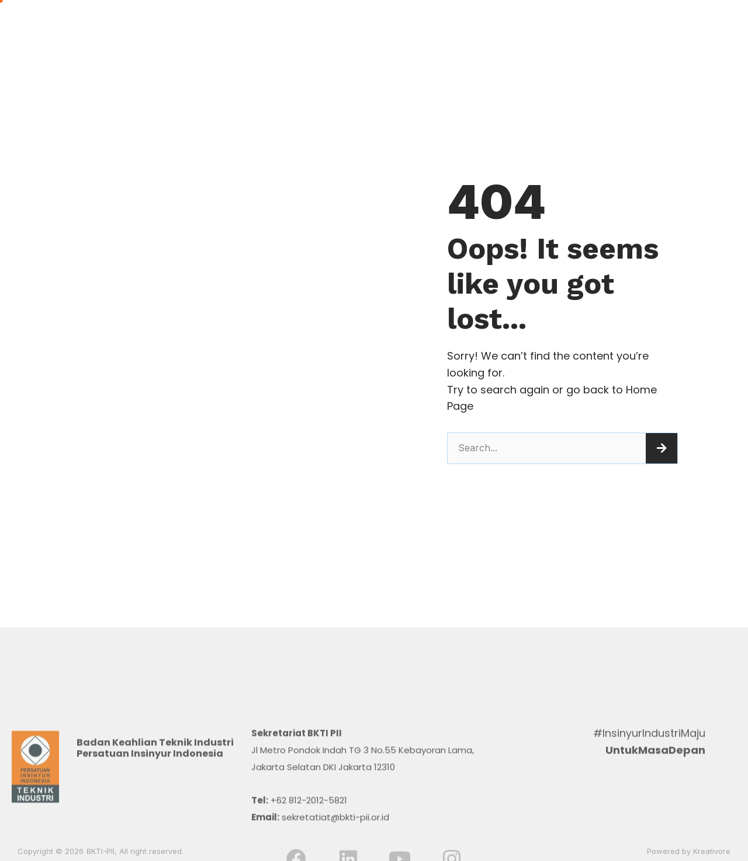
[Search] (661, 448)
